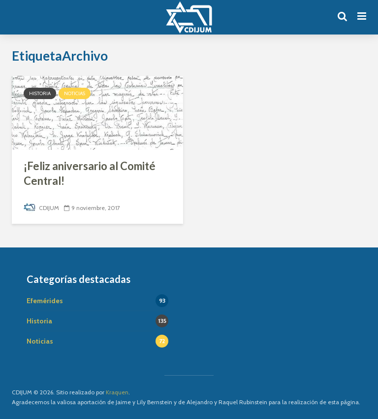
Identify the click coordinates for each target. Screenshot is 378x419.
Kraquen (117, 392)
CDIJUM (41, 207)
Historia (40, 93)
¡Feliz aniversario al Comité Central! (90, 173)
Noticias (74, 93)
